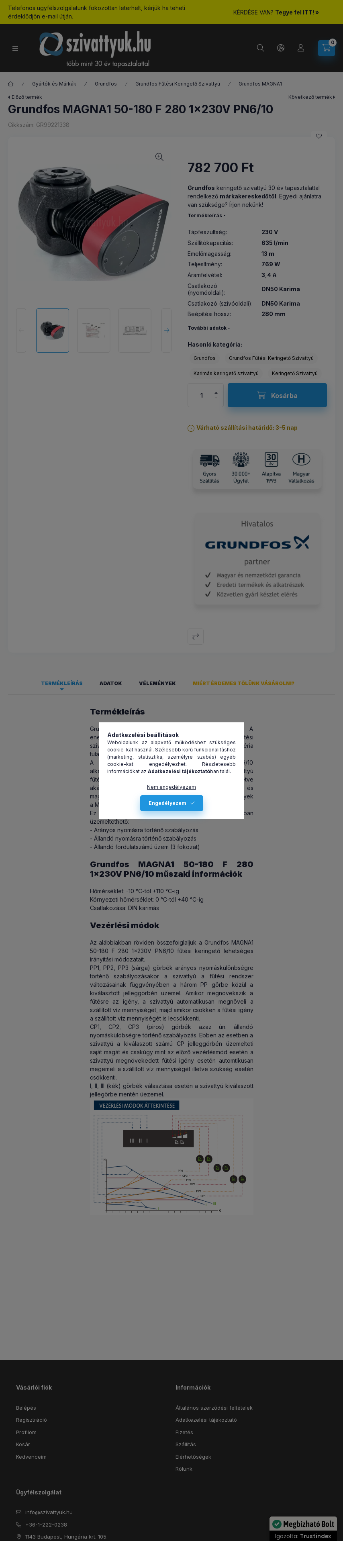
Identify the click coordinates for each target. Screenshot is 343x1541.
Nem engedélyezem (171, 787)
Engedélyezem (167, 803)
